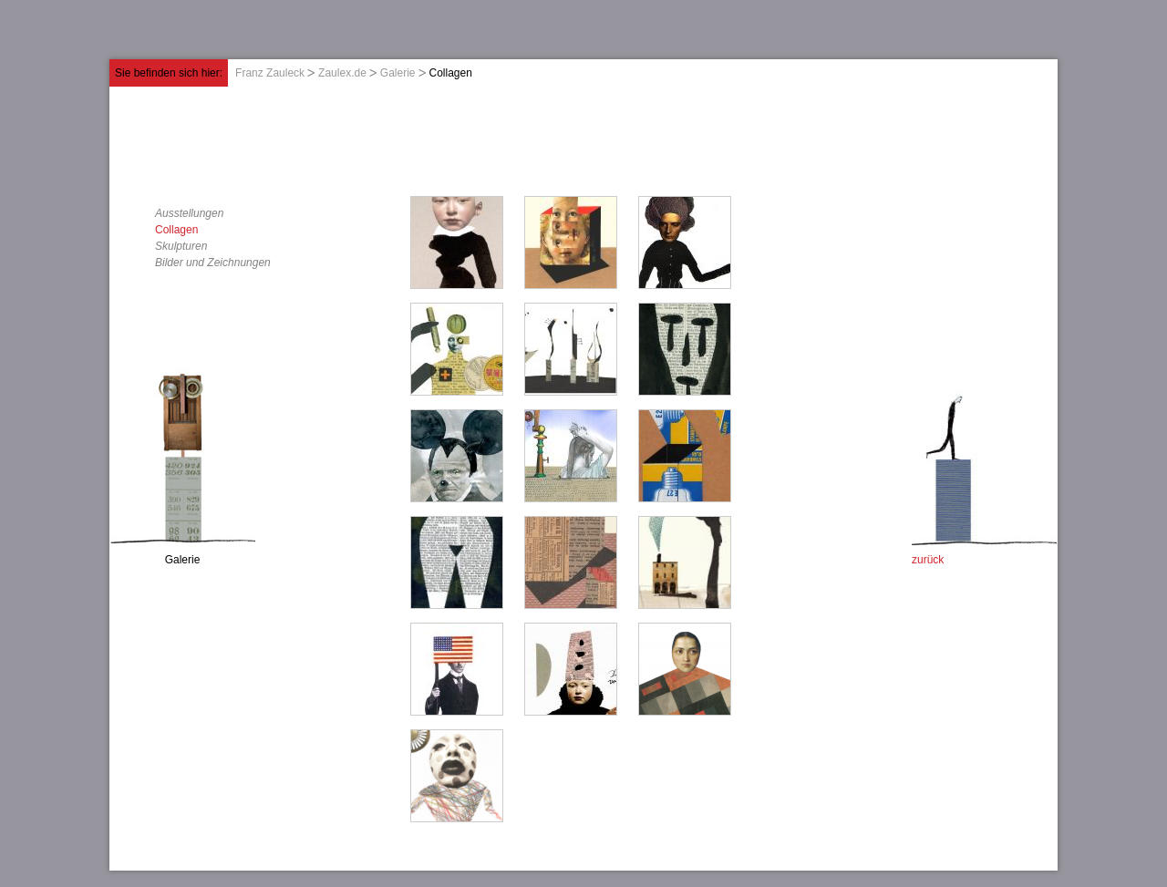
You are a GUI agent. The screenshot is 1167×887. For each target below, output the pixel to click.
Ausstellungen (189, 213)
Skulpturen (181, 246)
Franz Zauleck (270, 73)
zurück (928, 559)
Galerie (398, 73)
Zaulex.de (342, 73)
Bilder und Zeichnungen (213, 262)
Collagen (176, 229)
